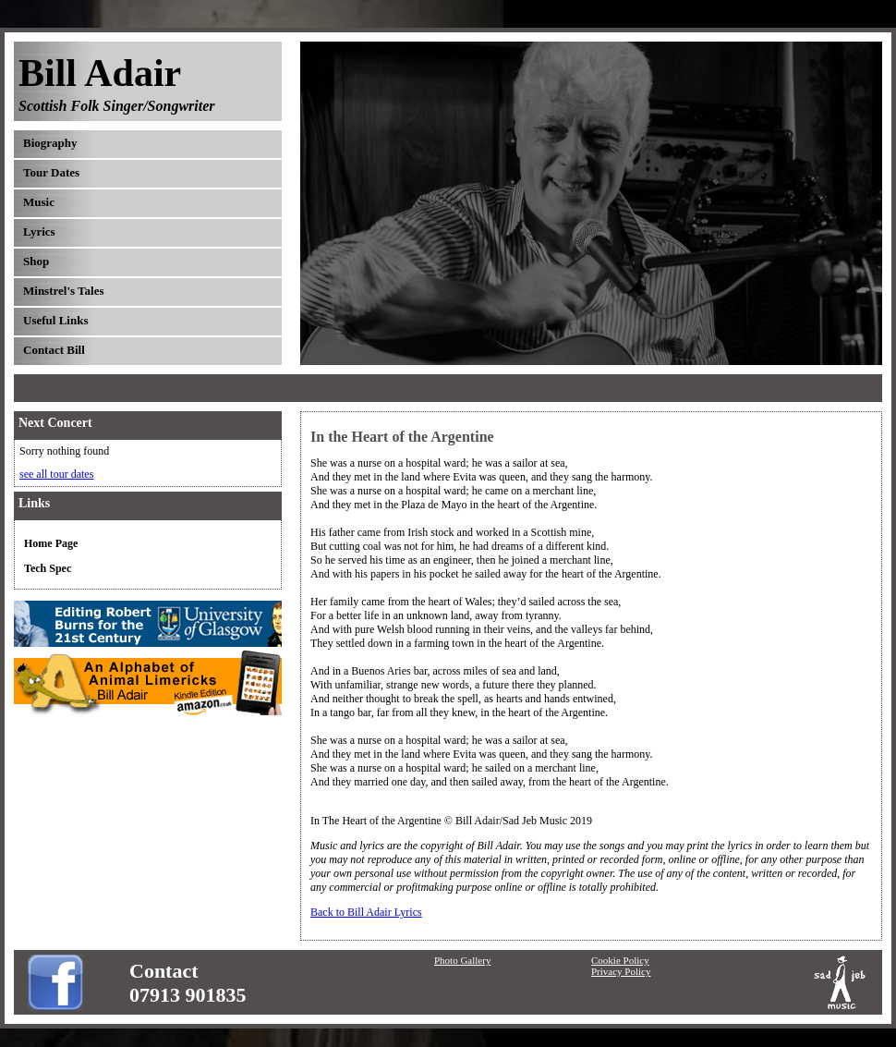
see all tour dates (56, 474)
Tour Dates (51, 172)
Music (38, 202)
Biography (50, 143)
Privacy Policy (620, 971)
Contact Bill (54, 350)
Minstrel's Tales (63, 291)
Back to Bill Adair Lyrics (366, 912)
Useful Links (55, 320)
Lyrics (39, 231)
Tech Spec (47, 568)
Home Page (51, 543)
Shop (36, 261)
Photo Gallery (462, 960)
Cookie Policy (620, 960)
